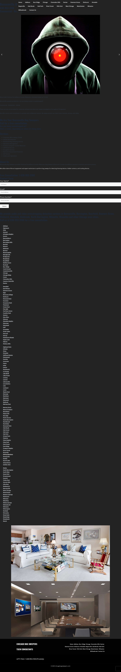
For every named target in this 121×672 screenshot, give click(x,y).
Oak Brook (21, 6)
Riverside (6, 453)
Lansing (5, 378)
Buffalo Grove (7, 263)
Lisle (4, 386)
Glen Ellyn (6, 318)
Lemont (5, 380)
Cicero (5, 277)
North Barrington (8, 420)
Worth (5, 522)
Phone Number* (6, 198)
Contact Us (96, 6)
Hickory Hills (7, 344)
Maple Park (6, 392)
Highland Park (7, 347)
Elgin (4, 293)
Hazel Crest (6, 340)
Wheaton (77, 6)
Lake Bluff (6, 374)
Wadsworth (6, 487)
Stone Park (6, 475)
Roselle (5, 459)
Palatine (5, 439)
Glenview (6, 324)
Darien (62, 2)
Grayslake (6, 330)
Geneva (5, 315)
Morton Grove (7, 408)
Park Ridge (6, 447)
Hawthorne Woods (9, 338)
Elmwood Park (7, 299)
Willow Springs (7, 503)
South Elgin (6, 472)
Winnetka (6, 513)
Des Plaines (6, 289)
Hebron (5, 342)
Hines (5, 351)
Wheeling (6, 501)
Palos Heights (7, 441)
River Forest (39, 6)
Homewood (6, 358)
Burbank (5, 265)
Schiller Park (7, 465)
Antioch (5, 232)
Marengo (6, 394)
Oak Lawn (6, 432)
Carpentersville (7, 271)
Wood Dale (6, 515)
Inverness (6, 362)
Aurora (5, 237)
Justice (5, 368)
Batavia (5, 247)
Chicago (43, 2)
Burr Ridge (35, 2)
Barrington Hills (8, 243)
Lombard (6, 388)
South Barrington (8, 470)
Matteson (6, 398)
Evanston (6, 301)
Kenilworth (6, 370)
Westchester (68, 6)
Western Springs (8, 495)
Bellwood (6, 249)
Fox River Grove (8, 311)
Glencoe (5, 320)
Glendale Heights (8, 322)
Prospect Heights (8, 449)
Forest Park (6, 307)
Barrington (6, 241)
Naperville (97, 2)
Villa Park (48, 6)
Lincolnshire (7, 384)
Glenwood (6, 326)
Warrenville (6, 489)
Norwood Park (7, 426)
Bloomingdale (7, 253)
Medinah (6, 403)
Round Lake (6, 461)
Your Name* (4, 181)
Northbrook (6, 422)
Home (20, 2)
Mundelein (6, 412)
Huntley (5, 360)
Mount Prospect (8, 410)
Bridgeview (6, 257)
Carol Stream (7, 269)
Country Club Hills (8, 282)
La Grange (6, 372)
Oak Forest (6, 430)
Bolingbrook (7, 255)
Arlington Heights (8, 235)
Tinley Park (6, 481)
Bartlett (5, 245)
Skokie (5, 468)
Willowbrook (86, 6)
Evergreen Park (7, 303)
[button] (2, 54)
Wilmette (6, 507)
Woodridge (6, 517)
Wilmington (6, 509)
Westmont (6, 497)
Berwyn (5, 251)
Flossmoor (6, 305)
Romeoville (6, 457)
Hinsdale (89, 2)
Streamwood (7, 477)
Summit (5, 479)
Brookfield (6, 261)
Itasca (5, 364)
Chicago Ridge (7, 275)
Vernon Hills (7, 483)
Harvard (5, 334)
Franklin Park (7, 313)
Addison (26, 2)
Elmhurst (81, 2)
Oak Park (30, 6)
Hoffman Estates (8, 356)
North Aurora (7, 418)
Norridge (5, 416)
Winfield (5, 511)
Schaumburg (7, 463)
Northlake (6, 424)
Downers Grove (71, 2)
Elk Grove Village (8, 295)
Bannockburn (7, 239)
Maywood (6, 400)
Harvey (5, 336)
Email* (60, 191)
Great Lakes (6, 332)
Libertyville (6, 382)
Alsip (4, 230)
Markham (6, 396)
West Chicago (57, 6)
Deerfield (6, 287)
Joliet (4, 366)
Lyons (5, 390)
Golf (4, 328)
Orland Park (7, 436)
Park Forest (6, 445)
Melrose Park (7, 405)
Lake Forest (6, 376)
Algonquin (6, 228)
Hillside (5, 349)
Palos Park (6, 443)
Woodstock (6, 519)
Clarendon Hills (52, 2)
